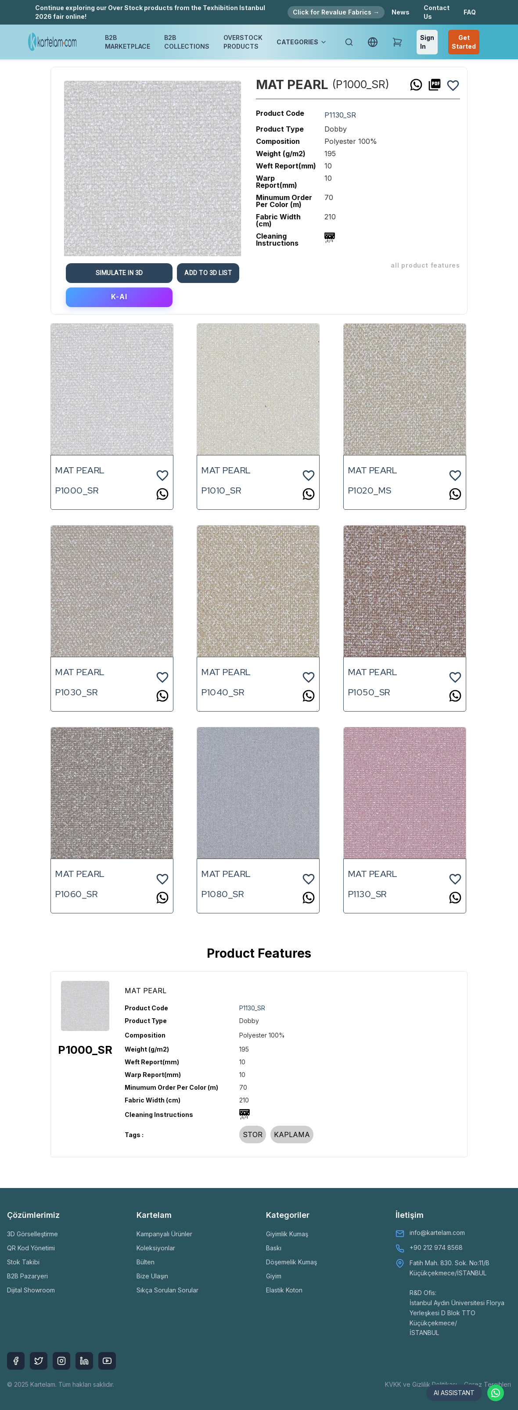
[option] (152, 165)
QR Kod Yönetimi (31, 1248)
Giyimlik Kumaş (287, 1234)
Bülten (146, 1262)
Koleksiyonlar (156, 1248)
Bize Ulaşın (152, 1276)
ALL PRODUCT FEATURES (425, 265)
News (401, 12)
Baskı (273, 1248)
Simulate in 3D (123, 272)
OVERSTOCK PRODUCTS (243, 42)
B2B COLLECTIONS (186, 42)
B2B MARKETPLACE (127, 42)
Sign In (427, 42)
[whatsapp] (416, 85)
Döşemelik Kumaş (291, 1262)
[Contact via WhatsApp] (495, 1392)
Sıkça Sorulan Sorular (167, 1290)
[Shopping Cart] (397, 42)
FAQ (470, 12)
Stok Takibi (23, 1262)
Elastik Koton (284, 1290)
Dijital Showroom (31, 1290)
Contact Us (437, 12)
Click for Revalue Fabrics (336, 12)
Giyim (273, 1276)
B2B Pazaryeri (27, 1276)
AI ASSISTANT (446, 1392)
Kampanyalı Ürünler (164, 1234)
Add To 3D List (211, 273)
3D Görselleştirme (32, 1234)
